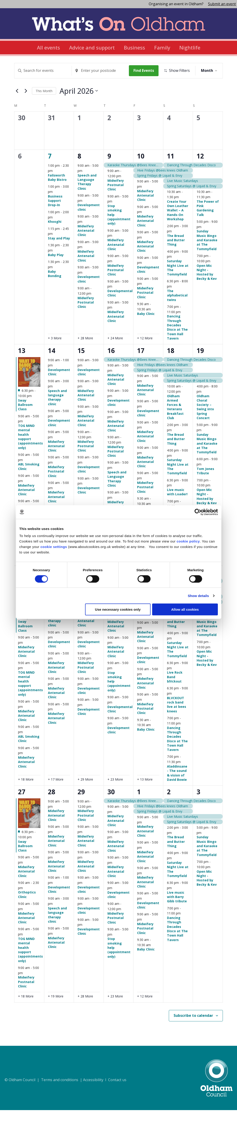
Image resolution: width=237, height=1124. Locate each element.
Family (162, 47)
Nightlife (189, 47)
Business (134, 47)
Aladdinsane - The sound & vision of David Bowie (177, 787)
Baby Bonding (54, 287)
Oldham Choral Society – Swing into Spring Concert (205, 421)
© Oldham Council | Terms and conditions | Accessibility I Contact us (65, 1093)
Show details (198, 595)
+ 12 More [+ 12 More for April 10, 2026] (145, 352)
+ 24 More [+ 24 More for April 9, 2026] (115, 352)
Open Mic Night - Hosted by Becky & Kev (207, 286)
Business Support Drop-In (55, 214)
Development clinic (89, 221)
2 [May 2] (169, 806)
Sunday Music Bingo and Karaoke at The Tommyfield (207, 254)
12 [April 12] (200, 170)
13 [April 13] (21, 364)
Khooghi (54, 236)
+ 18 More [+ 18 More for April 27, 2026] (26, 1010)
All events (48, 47)
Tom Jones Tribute (205, 484)
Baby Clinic (146, 327)
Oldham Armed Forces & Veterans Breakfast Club (175, 421)
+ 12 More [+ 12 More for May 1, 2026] (145, 1010)
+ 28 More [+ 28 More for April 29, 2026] (85, 1010)
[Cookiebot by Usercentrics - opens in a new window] (198, 512)
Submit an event (222, 3)
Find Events (145, 70)
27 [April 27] (21, 806)
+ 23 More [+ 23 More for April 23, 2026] (115, 793)
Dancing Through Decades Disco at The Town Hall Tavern (177, 341)
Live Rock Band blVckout (174, 691)
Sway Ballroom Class (25, 418)
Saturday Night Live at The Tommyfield (177, 282)
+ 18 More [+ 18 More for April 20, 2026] (26, 793)
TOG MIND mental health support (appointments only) (30, 450)
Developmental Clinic (120, 723)
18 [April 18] (170, 364)
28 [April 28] (51, 806)
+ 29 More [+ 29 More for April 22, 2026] (85, 793)
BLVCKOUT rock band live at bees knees (176, 718)
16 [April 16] (111, 364)
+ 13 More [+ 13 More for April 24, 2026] (145, 793)
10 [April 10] (140, 170)
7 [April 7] (50, 170)
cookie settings (53, 547)
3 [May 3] (198, 806)
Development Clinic (59, 386)
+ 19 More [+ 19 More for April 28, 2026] (55, 1010)
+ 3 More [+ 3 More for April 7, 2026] (55, 352)
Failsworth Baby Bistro (57, 191)
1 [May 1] (139, 806)
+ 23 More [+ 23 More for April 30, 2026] (115, 1010)
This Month (44, 105)
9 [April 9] (109, 170)
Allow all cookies (185, 609)
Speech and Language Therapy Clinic (87, 196)
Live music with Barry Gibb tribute (177, 910)
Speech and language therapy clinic (57, 411)
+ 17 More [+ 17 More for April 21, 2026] (55, 793)
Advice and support (92, 47)
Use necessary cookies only (118, 609)
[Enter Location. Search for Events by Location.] (101, 70)
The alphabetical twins (177, 309)
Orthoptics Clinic (27, 908)
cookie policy (188, 541)
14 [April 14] (51, 364)
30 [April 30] (111, 806)
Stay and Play (59, 252)
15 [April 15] (81, 364)
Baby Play (56, 269)
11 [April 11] (170, 170)
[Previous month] (17, 105)
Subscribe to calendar (193, 1029)
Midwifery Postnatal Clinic (86, 316)
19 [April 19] (200, 364)
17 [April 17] (140, 364)
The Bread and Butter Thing (176, 254)
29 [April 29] (81, 806)
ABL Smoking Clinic (28, 480)
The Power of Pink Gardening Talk (208, 222)
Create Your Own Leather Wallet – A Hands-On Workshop (177, 224)
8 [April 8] (79, 170)
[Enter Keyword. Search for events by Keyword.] (43, 70)
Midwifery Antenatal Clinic (86, 244)
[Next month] (26, 105)
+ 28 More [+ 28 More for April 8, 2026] (85, 352)
